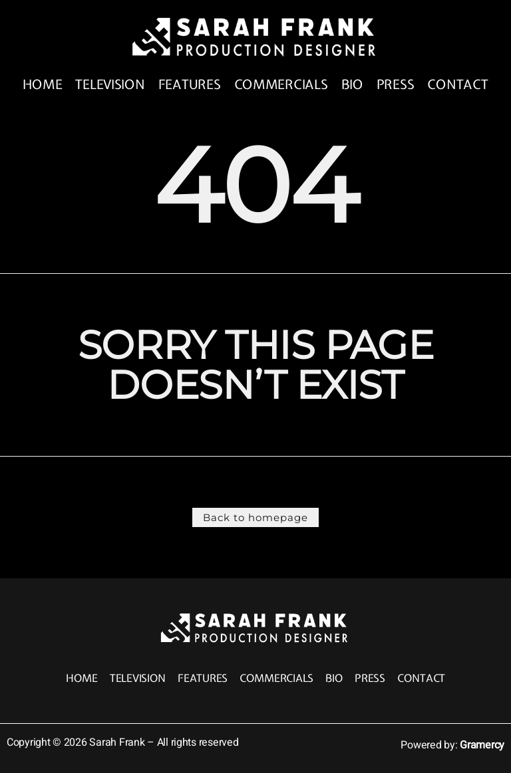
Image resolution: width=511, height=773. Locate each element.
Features (190, 85)
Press (398, 85)
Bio (354, 85)
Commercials (283, 85)
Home (40, 85)
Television (109, 85)
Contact (460, 85)
